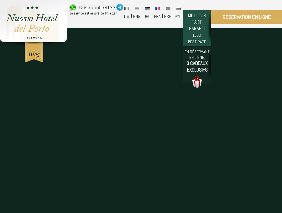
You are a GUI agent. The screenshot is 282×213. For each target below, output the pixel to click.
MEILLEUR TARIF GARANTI (197, 28)
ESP (167, 16)
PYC (178, 16)
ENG (136, 16)
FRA (157, 16)
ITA (126, 16)
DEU (147, 16)
